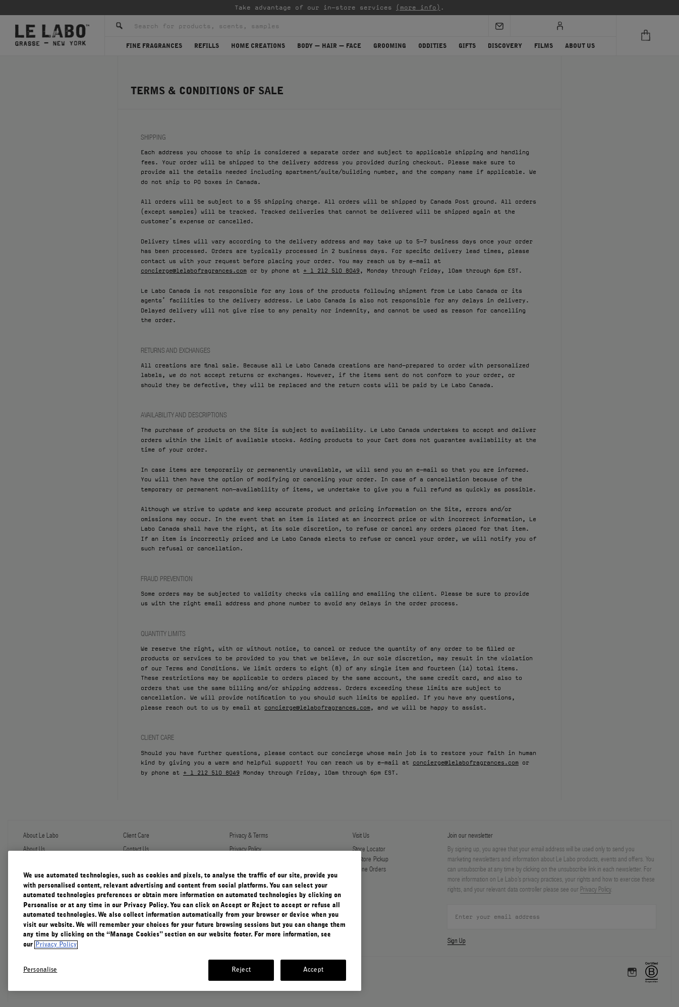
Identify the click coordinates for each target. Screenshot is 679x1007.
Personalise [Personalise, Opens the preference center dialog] (40, 970)
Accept (313, 970)
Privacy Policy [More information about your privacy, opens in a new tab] (56, 944)
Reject (241, 970)
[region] (184, 921)
